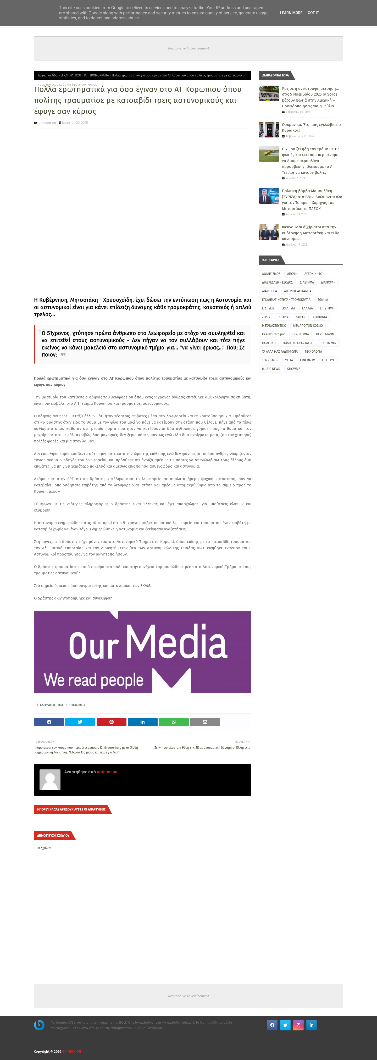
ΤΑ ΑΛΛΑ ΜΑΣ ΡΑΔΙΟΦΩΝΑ (280, 351)
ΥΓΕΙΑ (289, 360)
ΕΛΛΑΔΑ (307, 308)
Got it (313, 13)
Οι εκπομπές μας (273, 334)
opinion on (47, 123)
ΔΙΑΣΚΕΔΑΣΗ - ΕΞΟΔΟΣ (277, 282)
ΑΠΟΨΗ (292, 274)
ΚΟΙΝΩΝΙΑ (320, 317)
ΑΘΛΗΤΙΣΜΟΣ (271, 274)
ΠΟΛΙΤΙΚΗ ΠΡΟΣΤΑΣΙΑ (297, 343)
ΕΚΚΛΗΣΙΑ (288, 308)
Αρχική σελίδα (48, 75)
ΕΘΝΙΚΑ (323, 300)
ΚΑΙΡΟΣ (301, 317)
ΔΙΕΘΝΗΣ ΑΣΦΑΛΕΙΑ (297, 291)
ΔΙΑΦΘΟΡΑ (269, 291)
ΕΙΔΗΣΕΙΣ (268, 308)
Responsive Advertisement (188, 48)
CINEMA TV (307, 360)
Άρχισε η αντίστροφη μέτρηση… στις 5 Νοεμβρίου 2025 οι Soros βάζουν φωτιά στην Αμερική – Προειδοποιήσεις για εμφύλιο (310, 97)
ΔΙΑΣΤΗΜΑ (307, 282)
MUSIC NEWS (271, 369)
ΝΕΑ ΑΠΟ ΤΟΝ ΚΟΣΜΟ (308, 326)
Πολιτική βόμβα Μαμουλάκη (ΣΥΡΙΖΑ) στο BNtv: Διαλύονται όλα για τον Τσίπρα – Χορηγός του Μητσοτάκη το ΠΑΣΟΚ (312, 199)
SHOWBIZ (293, 369)
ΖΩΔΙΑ (266, 317)
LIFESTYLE (329, 360)
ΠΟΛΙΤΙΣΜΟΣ (328, 343)
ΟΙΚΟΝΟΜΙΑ (300, 334)
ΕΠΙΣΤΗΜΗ (327, 308)
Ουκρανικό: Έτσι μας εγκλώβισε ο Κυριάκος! (311, 127)
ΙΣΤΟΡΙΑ (283, 317)
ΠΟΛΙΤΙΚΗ (269, 343)
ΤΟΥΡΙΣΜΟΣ (270, 360)
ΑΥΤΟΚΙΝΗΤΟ (313, 274)
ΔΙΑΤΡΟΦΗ (328, 282)
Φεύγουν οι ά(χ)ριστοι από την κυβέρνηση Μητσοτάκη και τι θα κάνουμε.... (311, 233)
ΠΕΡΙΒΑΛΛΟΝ (325, 334)
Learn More (291, 13)
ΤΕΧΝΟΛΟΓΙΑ (313, 351)
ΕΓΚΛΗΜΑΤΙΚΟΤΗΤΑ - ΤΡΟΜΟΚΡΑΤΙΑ (84, 75)
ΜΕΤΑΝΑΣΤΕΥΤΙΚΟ (274, 326)
